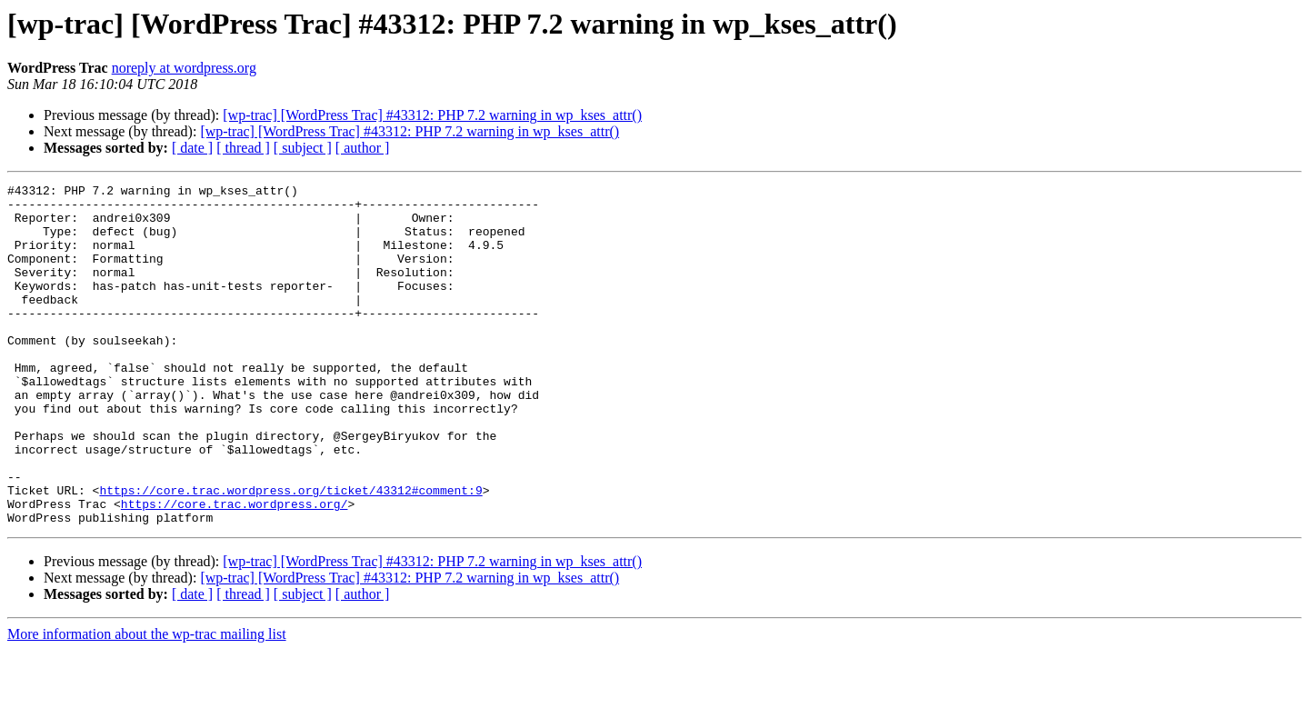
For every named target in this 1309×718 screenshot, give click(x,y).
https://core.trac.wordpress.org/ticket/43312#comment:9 (290, 552)
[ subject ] (303, 147)
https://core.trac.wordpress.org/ (234, 569)
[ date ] (192, 147)
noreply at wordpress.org (184, 67)
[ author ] (362, 147)
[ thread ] (243, 147)
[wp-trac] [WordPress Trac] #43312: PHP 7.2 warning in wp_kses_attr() (432, 115)
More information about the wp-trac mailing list (146, 702)
